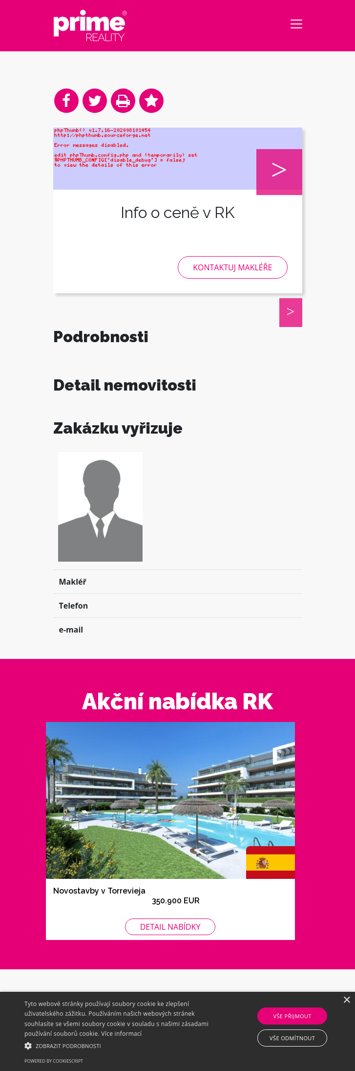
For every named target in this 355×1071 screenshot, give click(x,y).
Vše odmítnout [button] (292, 1038)
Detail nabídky (170, 952)
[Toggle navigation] (296, 24)
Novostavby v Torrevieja (99, 916)
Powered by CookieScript (53, 1061)
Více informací (121, 1033)
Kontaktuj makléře (232, 267)
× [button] (346, 1000)
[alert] (177, 1031)
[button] (124, 1045)
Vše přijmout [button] (292, 1016)
